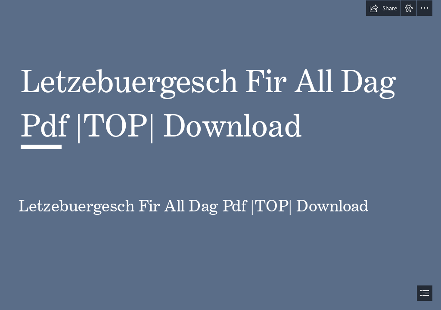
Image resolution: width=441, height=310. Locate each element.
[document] (220, 155)
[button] (383, 8)
